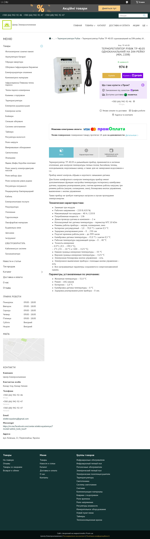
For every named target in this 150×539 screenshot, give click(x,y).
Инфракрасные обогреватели (91, 460)
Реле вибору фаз (13, 175)
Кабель (8, 196)
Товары (89, 25)
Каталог (102, 25)
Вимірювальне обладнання (18, 147)
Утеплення (10, 212)
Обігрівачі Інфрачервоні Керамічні (21, 67)
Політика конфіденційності (98, 536)
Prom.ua (89, 533)
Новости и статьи (12, 261)
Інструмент (10, 238)
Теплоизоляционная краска (89, 519)
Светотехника (83, 481)
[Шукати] (144, 15)
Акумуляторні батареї (15, 56)
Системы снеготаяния (86, 484)
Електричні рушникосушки (17, 105)
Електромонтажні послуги (17, 201)
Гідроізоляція (11, 217)
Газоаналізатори (12, 253)
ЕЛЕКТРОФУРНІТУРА (15, 243)
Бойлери (9, 116)
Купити (112, 75)
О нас (6, 282)
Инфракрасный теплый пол (89, 463)
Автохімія (9, 233)
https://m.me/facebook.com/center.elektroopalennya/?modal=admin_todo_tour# (23, 427)
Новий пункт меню (85, 512)
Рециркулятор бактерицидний (19, 191)
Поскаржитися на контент (74, 536)
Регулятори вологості (15, 137)
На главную (8, 460)
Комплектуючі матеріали (16, 77)
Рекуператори (12, 206)
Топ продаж (9, 266)
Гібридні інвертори (14, 62)
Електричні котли (13, 111)
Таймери (9, 131)
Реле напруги (11, 142)
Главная (77, 25)
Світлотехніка (11, 152)
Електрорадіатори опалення (18, 72)
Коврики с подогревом (87, 495)
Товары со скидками (12, 467)
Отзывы (7, 287)
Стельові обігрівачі (14, 121)
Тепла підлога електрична (17, 90)
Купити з (132, 75)
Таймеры (81, 516)
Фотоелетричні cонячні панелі (19, 51)
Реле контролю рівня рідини (18, 180)
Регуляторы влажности (87, 505)
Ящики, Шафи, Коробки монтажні (20, 163)
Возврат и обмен (11, 470)
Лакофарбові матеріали (16, 222)
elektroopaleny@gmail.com (16, 418)
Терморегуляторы (85, 477)
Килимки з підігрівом (15, 95)
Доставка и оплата (119, 25)
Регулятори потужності (15, 186)
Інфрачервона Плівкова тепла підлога (19, 83)
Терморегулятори (13, 100)
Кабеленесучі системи (15, 248)
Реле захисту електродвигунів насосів (19, 169)
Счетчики (81, 488)
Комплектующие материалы (90, 491)
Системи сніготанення (15, 126)
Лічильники (10, 157)
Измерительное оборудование (91, 509)
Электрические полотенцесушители (93, 474)
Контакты (44, 477)
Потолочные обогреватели (89, 467)
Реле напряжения (85, 502)
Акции (136, 25)
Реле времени (83, 498)
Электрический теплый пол (89, 470)
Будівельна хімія (13, 227)
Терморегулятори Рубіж (68, 38)
